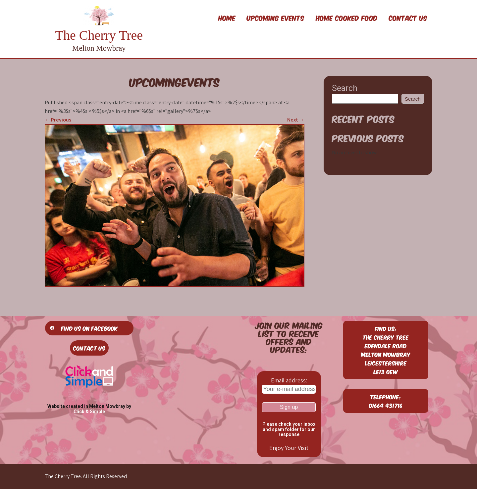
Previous (58, 119)
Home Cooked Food (347, 18)
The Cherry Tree (99, 35)
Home (227, 18)
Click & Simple (89, 411)
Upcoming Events (275, 18)
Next (295, 119)
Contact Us (408, 18)
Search (344, 88)
